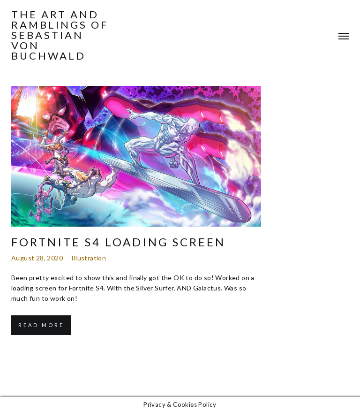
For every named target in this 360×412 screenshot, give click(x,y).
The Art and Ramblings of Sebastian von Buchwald (59, 35)
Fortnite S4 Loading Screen (118, 242)
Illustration (88, 258)
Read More (41, 325)
